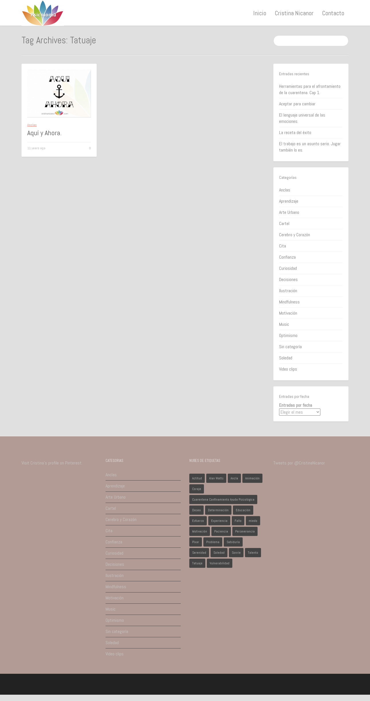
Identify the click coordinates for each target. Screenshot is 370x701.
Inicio (259, 13)
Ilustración (288, 291)
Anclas (32, 125)
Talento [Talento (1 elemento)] (253, 553)
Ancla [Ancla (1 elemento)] (234, 478)
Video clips (288, 369)
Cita (282, 246)
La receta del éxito (295, 132)
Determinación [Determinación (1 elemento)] (218, 510)
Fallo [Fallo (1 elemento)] (238, 521)
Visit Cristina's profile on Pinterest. (52, 463)
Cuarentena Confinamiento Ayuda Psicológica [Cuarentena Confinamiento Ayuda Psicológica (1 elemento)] (223, 499)
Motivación (288, 313)
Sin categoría (290, 347)
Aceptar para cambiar (297, 104)
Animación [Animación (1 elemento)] (252, 478)
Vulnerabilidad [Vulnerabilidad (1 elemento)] (219, 563)
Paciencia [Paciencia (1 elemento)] (221, 531)
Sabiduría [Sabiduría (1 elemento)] (233, 542)
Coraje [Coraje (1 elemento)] (196, 489)
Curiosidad (288, 268)
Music (284, 324)
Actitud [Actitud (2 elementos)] (197, 478)
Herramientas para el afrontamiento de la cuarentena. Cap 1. (309, 89)
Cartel (284, 223)
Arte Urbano (289, 212)
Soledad (285, 358)
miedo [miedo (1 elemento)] (253, 521)
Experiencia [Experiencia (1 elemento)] (219, 521)
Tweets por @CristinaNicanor (299, 463)
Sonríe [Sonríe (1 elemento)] (236, 553)
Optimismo (288, 335)
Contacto (333, 13)
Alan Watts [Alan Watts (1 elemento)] (216, 478)
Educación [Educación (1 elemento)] (243, 510)
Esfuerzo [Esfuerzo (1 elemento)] (198, 521)
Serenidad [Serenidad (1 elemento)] (199, 553)
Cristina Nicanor (294, 13)
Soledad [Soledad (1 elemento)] (219, 553)
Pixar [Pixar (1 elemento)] (195, 542)
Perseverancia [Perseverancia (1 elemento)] (245, 531)
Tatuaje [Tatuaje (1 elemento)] (197, 563)
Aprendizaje (288, 201)
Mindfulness (289, 302)
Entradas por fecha (295, 405)
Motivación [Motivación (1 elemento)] (199, 531)
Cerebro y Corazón (294, 235)
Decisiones (288, 279)
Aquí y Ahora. (44, 132)
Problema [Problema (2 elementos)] (212, 542)
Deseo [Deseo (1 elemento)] (196, 510)
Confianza (287, 257)
